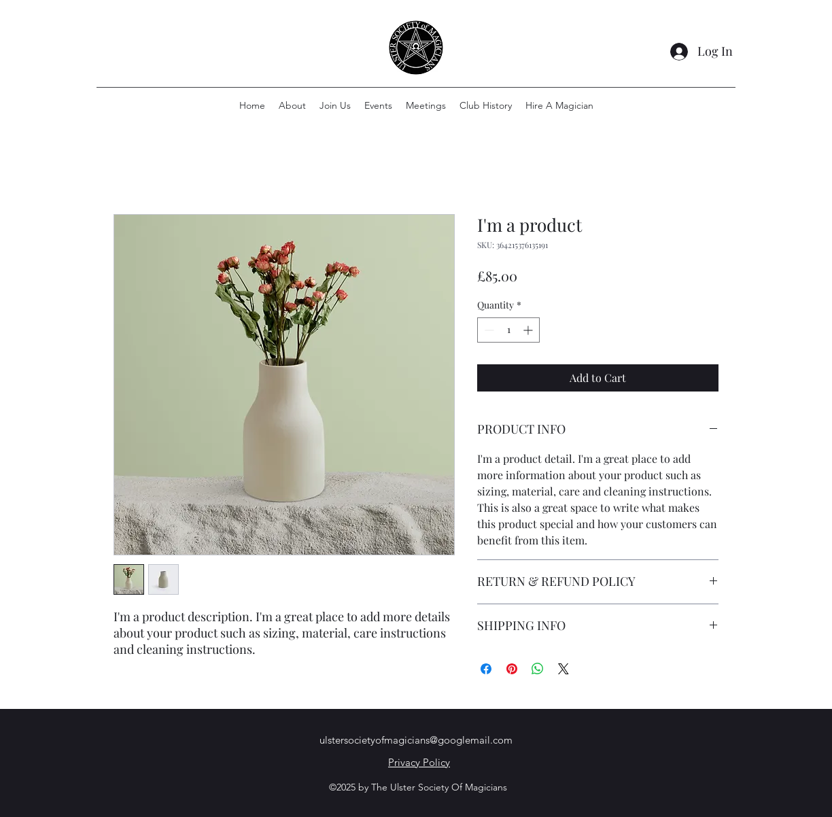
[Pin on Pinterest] (512, 669)
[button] (486, 105)
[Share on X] (563, 669)
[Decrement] (487, 330)
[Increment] (529, 330)
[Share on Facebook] (486, 669)
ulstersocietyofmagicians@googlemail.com (416, 739)
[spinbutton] (508, 330)
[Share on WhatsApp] (538, 669)
